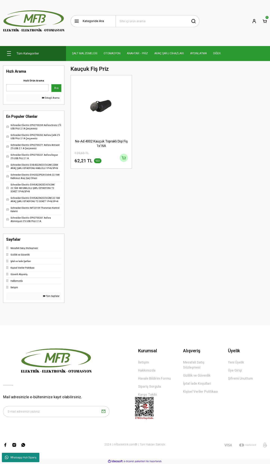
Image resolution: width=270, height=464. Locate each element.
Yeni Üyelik (236, 362)
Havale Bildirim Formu (154, 378)
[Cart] (264, 21)
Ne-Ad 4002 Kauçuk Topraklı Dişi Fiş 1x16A (101, 143)
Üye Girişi (235, 370)
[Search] (158, 21)
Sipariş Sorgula (149, 386)
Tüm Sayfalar (51, 296)
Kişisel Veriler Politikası (200, 391)
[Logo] (33, 21)
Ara (56, 87)
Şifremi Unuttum (240, 378)
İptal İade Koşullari (197, 383)
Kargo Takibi (147, 394)
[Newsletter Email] (56, 412)
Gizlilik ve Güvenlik (196, 375)
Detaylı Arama (50, 98)
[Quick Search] (27, 87)
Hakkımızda (146, 370)
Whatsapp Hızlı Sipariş (20, 457)
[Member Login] (254, 21)
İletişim (143, 362)
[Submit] (104, 412)
